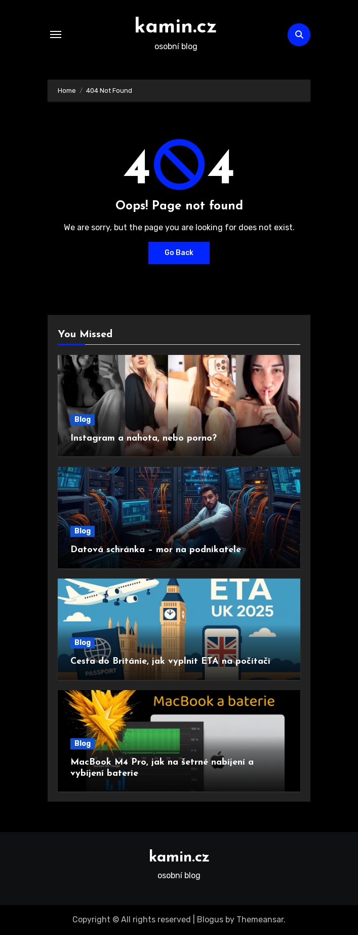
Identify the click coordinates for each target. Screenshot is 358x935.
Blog (82, 419)
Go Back (179, 252)
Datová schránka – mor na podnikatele (155, 550)
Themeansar (260, 919)
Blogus (210, 919)
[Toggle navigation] (56, 34)
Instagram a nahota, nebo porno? (143, 438)
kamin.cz (175, 27)
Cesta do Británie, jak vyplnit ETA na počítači (170, 661)
